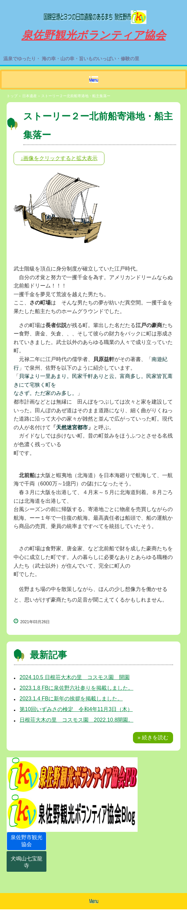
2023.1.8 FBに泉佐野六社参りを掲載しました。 (76, 688)
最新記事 (48, 655)
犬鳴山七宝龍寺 (26, 862)
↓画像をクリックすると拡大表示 (59, 158)
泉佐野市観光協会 (26, 840)
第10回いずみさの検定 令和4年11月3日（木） (76, 709)
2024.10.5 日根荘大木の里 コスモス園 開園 (75, 677)
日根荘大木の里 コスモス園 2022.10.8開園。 (76, 720)
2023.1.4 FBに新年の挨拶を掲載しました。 (71, 698)
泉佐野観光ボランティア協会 (93, 14)
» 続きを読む (153, 737)
